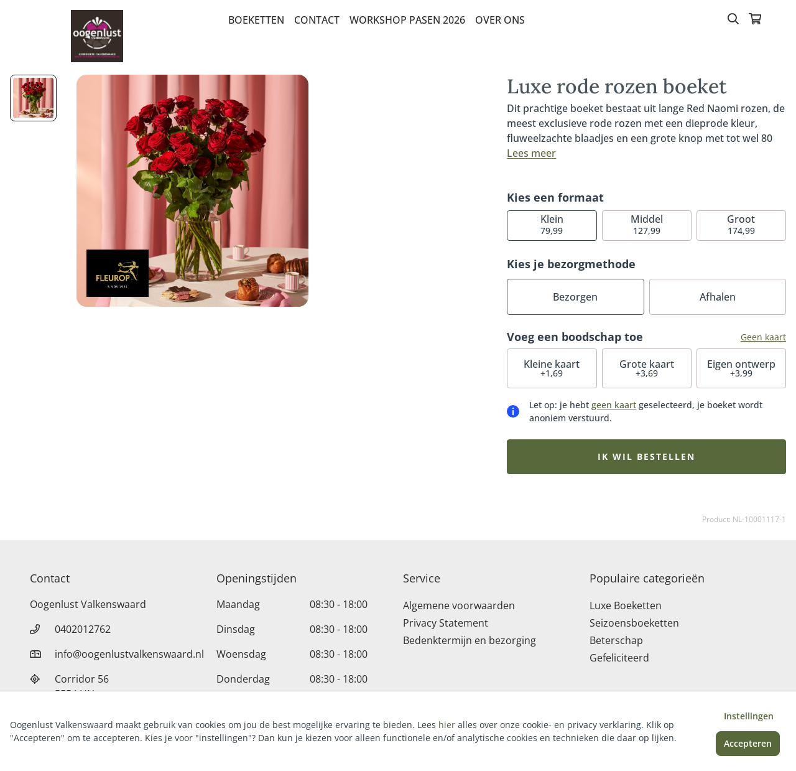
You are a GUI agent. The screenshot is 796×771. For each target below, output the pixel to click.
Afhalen (718, 297)
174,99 (741, 224)
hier (446, 725)
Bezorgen (575, 297)
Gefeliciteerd (619, 658)
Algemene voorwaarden (459, 605)
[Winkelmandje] (755, 20)
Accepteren (748, 743)
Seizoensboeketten (634, 623)
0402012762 (83, 629)
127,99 (647, 224)
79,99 (551, 224)
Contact (317, 20)
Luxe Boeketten (626, 605)
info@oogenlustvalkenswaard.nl (129, 654)
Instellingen (749, 716)
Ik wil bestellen (646, 456)
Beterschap (616, 640)
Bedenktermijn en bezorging (469, 640)
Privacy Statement (445, 623)
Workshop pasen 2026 (407, 20)
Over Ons (500, 20)
